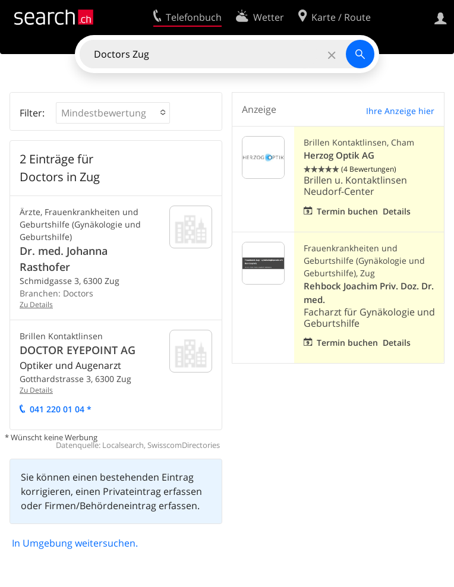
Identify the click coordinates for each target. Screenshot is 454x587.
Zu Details (36, 304)
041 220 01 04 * (61, 409)
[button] (113, 113)
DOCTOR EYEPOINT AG (77, 350)
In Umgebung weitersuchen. (75, 543)
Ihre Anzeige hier (400, 110)
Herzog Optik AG (339, 155)
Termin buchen (347, 211)
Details (397, 211)
